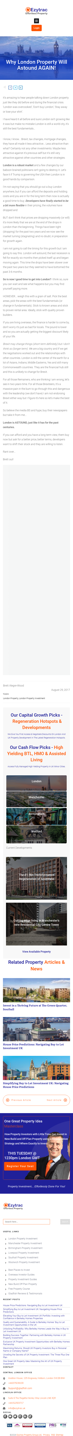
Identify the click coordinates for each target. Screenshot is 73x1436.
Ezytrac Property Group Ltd (29, 1431)
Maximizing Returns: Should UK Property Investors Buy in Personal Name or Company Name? (36, 1346)
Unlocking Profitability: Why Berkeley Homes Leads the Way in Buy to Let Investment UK (36, 1326)
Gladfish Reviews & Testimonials (25, 1289)
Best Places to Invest (19, 1266)
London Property (10, 698)
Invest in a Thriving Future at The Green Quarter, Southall (36, 996)
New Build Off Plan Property (22, 1280)
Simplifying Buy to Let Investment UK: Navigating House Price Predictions (36, 1074)
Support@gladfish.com (20, 1384)
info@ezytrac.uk (16, 1404)
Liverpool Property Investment (23, 1249)
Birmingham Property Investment (25, 1244)
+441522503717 (16, 1399)
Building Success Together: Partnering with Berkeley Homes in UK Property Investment (36, 1333)
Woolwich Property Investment (24, 1258)
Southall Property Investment (23, 1253)
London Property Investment (32, 698)
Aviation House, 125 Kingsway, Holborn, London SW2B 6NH (36, 1374)
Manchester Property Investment (25, 1239)
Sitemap (59, 1431)
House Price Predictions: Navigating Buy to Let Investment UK (36, 1035)
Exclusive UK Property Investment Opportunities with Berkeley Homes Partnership (36, 1339)
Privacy (46, 1431)
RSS (53, 1431)
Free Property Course (19, 1285)
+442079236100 (16, 1379)
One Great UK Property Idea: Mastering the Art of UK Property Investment (36, 1359)
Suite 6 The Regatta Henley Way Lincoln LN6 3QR (32, 1394)
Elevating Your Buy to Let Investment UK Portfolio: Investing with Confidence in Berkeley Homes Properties (36, 1313)
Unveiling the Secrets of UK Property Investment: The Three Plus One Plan (36, 1352)
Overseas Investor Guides (21, 1271)
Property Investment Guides (22, 1275)
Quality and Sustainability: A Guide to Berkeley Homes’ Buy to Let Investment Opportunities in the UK (36, 1320)
